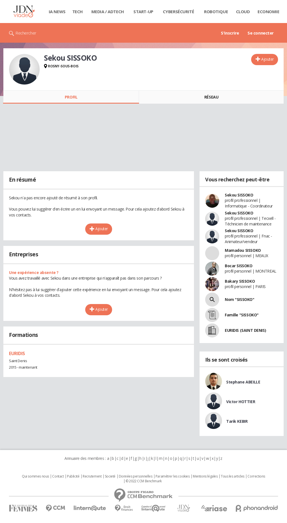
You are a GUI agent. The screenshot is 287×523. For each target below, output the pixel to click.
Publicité (73, 476)
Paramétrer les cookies (173, 476)
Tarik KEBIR (236, 421)
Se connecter (260, 33)
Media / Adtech (107, 11)
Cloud (243, 11)
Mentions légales (205, 476)
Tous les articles (232, 476)
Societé (110, 476)
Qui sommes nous (35, 476)
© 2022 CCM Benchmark (144, 481)
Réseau (211, 97)
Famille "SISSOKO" (242, 315)
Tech (77, 11)
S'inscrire (230, 33)
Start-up (143, 11)
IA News (57, 11)
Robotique (216, 11)
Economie (268, 11)
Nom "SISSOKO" (239, 299)
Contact (58, 476)
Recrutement (92, 476)
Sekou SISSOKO (239, 195)
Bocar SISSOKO (239, 265)
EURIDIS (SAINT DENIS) (245, 330)
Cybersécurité (178, 11)
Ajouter (267, 59)
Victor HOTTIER (240, 401)
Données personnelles (135, 476)
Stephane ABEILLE (243, 382)
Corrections (256, 476)
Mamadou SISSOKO (243, 250)
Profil (71, 97)
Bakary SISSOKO (240, 281)
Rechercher (25, 33)
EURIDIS (17, 353)
